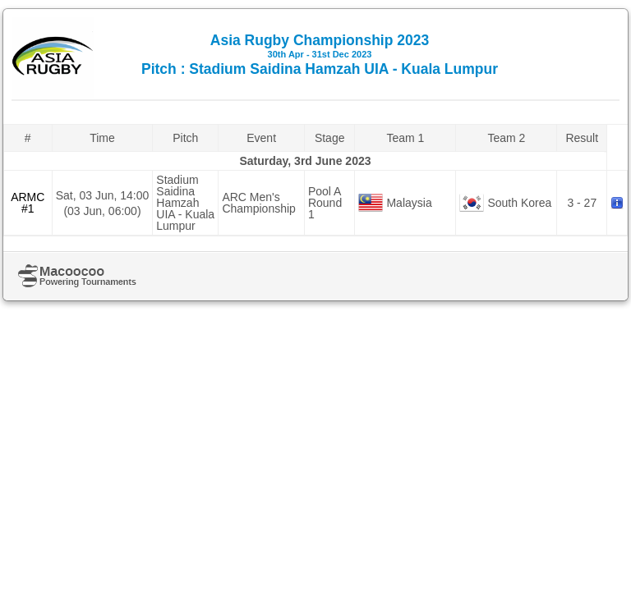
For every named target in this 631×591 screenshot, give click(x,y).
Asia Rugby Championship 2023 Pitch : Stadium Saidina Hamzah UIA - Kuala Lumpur (319, 54)
